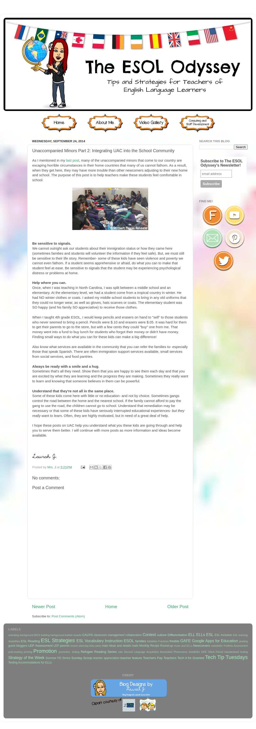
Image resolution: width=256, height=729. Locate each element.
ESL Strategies (58, 640)
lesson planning (79, 645)
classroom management (109, 635)
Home (111, 606)
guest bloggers (17, 645)
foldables (152, 641)
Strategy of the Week (26, 657)
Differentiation (177, 635)
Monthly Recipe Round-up (156, 645)
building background (52, 635)
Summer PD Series (58, 658)
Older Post (177, 606)
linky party (95, 645)
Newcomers (201, 645)
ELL (191, 634)
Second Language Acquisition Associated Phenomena (155, 651)
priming (28, 651)
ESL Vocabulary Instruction (99, 641)
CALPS (87, 635)
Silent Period (215, 651)
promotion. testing (69, 651)
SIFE (204, 651)
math (135, 645)
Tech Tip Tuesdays (226, 657)
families (140, 641)
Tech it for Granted (190, 658)
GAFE (185, 641)
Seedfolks (194, 651)
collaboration (133, 635)
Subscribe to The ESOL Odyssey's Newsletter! (222, 163)
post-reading (15, 651)
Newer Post (43, 606)
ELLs (200, 634)
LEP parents (61, 645)
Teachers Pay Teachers (159, 658)
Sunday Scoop (81, 658)
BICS (37, 635)
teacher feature (131, 658)
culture (162, 635)
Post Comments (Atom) (68, 616)
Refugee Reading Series (99, 652)
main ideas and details (116, 645)
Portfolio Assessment (236, 645)
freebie (174, 641)
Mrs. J (52, 467)
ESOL (129, 641)
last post (72, 160)
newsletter (217, 645)
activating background (20, 635)
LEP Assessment (40, 645)
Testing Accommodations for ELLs (30, 662)
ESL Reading (30, 641)
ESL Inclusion (223, 635)
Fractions (163, 641)
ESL (210, 634)
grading (243, 641)
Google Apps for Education (215, 641)
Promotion (45, 651)
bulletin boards (73, 635)
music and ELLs (183, 645)
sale (120, 651)
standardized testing (236, 651)
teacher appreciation (106, 658)
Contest (149, 634)
